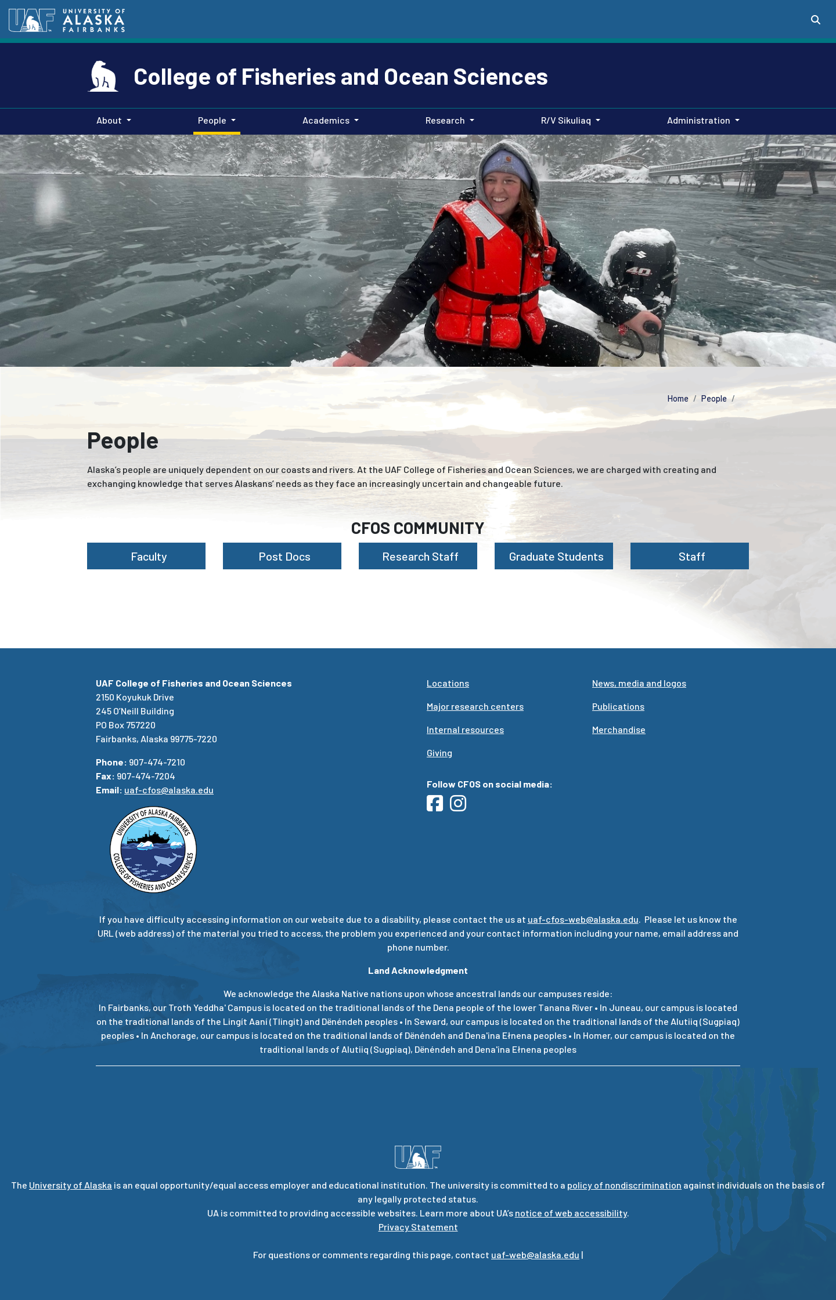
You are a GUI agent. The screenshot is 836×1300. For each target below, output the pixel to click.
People (714, 398)
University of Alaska (70, 1184)
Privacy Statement (418, 1226)
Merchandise (619, 729)
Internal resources (465, 729)
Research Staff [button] (418, 556)
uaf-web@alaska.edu (535, 1254)
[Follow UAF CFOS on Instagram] (461, 806)
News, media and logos (639, 682)
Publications (618, 706)
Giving (439, 752)
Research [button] (445, 119)
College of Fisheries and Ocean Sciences (341, 75)
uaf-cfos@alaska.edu (169, 789)
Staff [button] (689, 556)
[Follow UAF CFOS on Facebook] (438, 806)
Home (678, 398)
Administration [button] (698, 119)
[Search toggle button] (815, 19)
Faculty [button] (146, 556)
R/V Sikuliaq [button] (566, 119)
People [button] (212, 119)
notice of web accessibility (571, 1212)
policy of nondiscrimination (624, 1184)
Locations (448, 682)
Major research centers (475, 706)
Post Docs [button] (282, 556)
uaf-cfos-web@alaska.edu (583, 919)
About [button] (109, 119)
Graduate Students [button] (554, 556)
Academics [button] (325, 119)
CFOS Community (418, 527)
